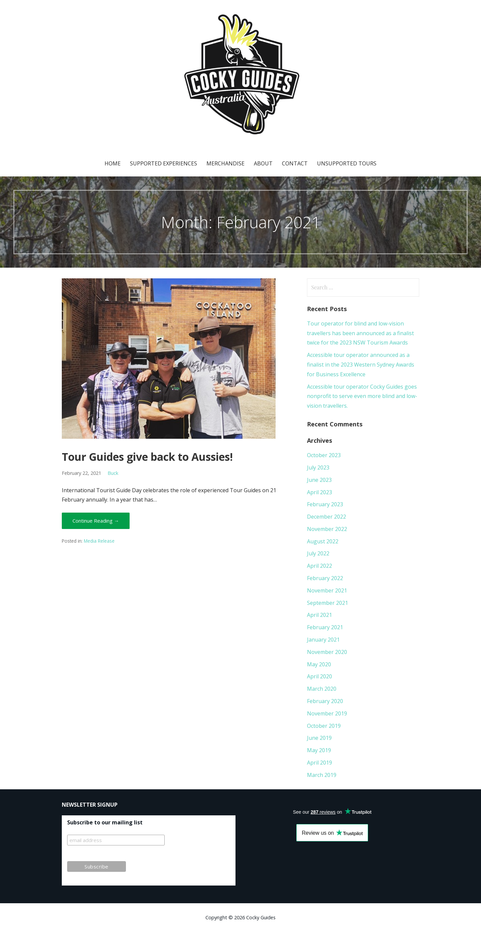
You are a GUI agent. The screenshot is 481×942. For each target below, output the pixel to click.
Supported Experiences (163, 163)
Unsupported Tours (346, 163)
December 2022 (326, 516)
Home (113, 163)
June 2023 (319, 480)
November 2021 (327, 590)
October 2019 (324, 725)
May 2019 (319, 750)
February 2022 (325, 578)
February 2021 (325, 627)
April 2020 (319, 676)
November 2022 (327, 529)
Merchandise (225, 163)
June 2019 (319, 738)
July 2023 (318, 467)
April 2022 (319, 565)
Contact (295, 163)
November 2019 (327, 713)
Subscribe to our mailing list (105, 822)
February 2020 (325, 701)
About (263, 163)
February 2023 (325, 504)
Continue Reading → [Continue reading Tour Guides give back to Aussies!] (95, 520)
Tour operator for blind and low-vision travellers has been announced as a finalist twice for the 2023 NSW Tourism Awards (360, 333)
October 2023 (324, 455)
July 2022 (318, 553)
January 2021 (323, 639)
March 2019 (321, 775)
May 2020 (319, 664)
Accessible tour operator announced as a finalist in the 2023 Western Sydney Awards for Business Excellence (360, 364)
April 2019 (319, 762)
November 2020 (327, 652)
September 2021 (327, 603)
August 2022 (322, 541)
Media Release (99, 541)
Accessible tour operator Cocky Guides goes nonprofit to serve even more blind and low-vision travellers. (362, 396)
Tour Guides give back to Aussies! (147, 456)
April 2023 (319, 492)
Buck (113, 473)
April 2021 (319, 615)
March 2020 (321, 688)
